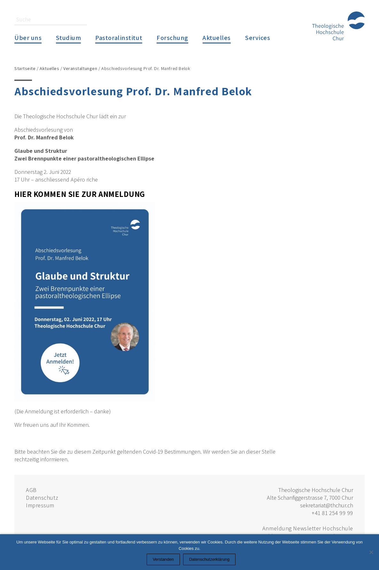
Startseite (25, 68)
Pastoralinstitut (118, 37)
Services (257, 37)
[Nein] (371, 552)
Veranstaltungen (80, 68)
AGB (31, 490)
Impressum (40, 505)
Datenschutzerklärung (209, 559)
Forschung (172, 37)
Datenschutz (42, 497)
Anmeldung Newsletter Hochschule (307, 528)
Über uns (28, 37)
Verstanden (163, 559)
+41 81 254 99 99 (332, 513)
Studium (68, 37)
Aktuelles (217, 37)
